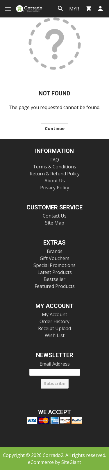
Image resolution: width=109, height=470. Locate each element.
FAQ (54, 159)
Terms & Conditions (54, 166)
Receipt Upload (54, 328)
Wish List (55, 335)
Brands (54, 251)
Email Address (55, 364)
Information (54, 151)
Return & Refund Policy (55, 173)
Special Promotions (54, 265)
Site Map (54, 223)
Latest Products (54, 272)
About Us (54, 180)
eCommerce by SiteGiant (54, 462)
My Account (54, 306)
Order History (54, 321)
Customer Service (54, 207)
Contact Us (55, 216)
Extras (54, 242)
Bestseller (54, 279)
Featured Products (55, 286)
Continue (55, 128)
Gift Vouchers (54, 258)
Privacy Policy (54, 187)
